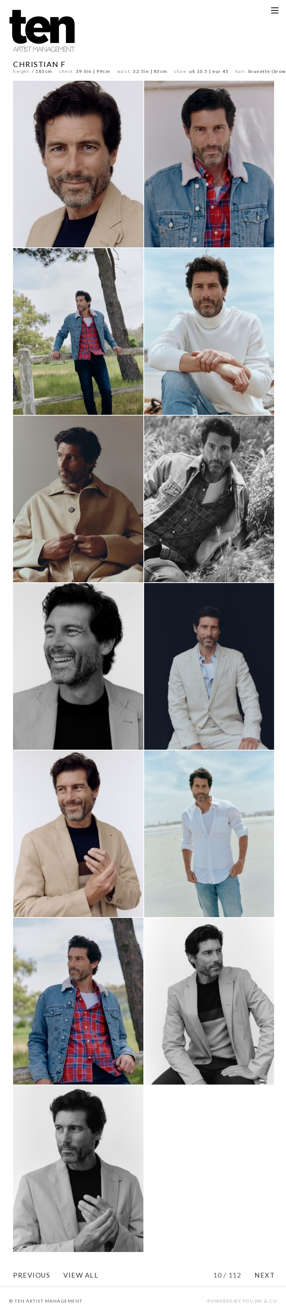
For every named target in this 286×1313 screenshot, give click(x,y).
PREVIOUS (31, 1275)
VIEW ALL (80, 1275)
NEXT (264, 1275)
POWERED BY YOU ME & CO (242, 1301)
